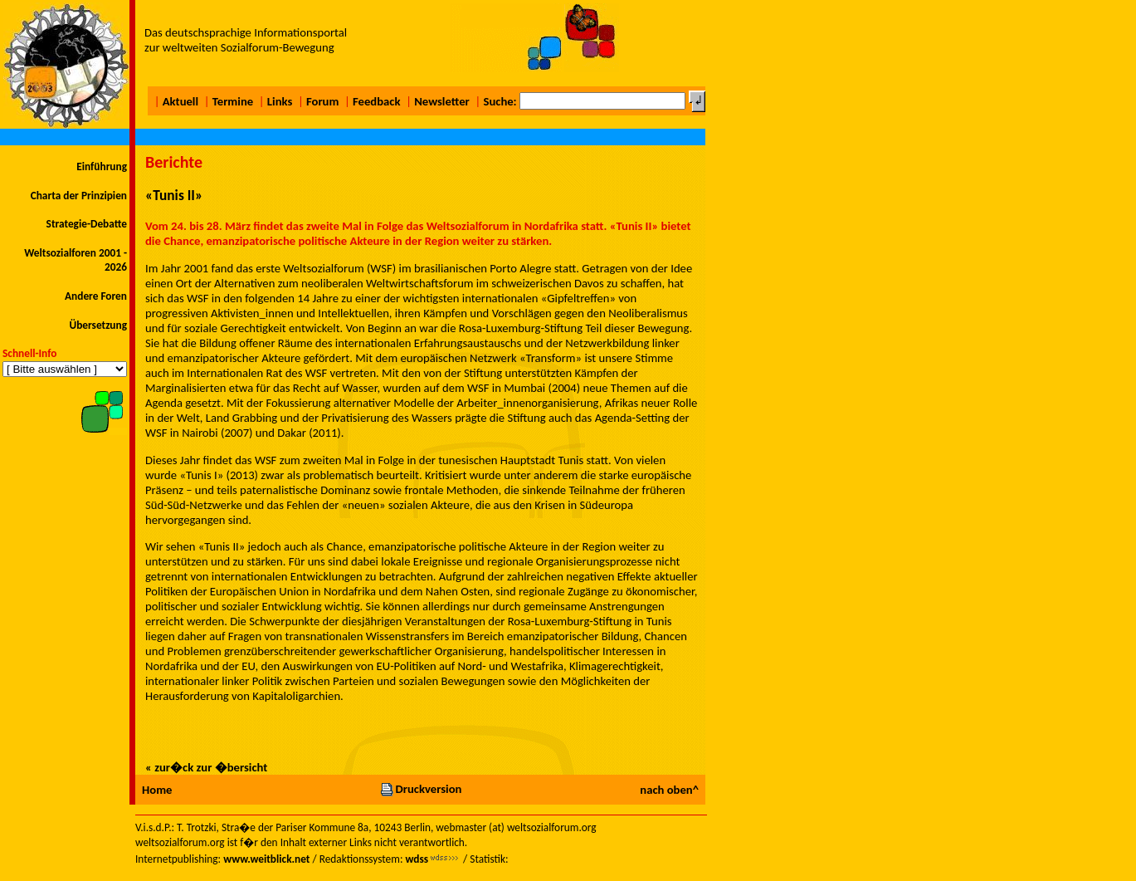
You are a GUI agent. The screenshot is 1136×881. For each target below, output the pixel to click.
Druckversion (420, 788)
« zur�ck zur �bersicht (206, 767)
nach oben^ (669, 789)
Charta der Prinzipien (79, 195)
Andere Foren (96, 296)
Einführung (101, 166)
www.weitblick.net (266, 859)
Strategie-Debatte (86, 224)
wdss (416, 859)
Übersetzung (98, 325)
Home (157, 789)
